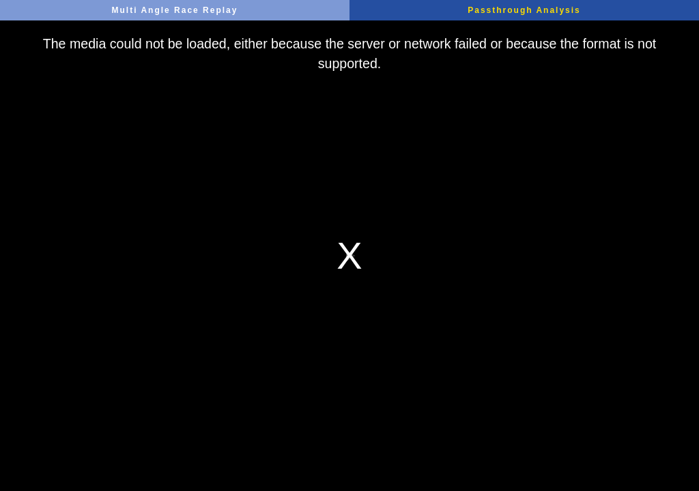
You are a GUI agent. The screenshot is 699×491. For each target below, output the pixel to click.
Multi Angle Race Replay (175, 10)
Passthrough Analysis (524, 10)
